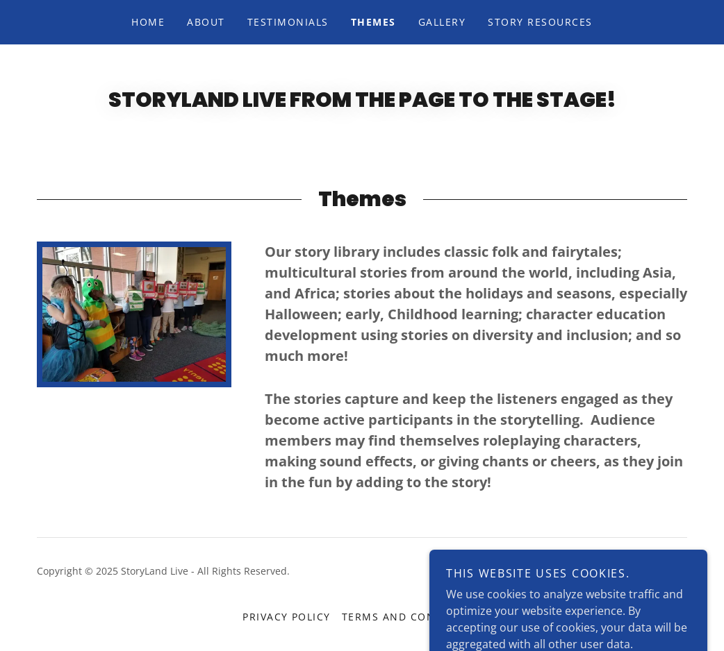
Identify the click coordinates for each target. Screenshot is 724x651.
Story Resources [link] (540, 21)
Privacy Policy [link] (286, 616)
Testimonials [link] (288, 21)
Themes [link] (373, 21)
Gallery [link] (442, 21)
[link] (641, 579)
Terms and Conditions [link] (412, 616)
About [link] (206, 21)
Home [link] (148, 21)
